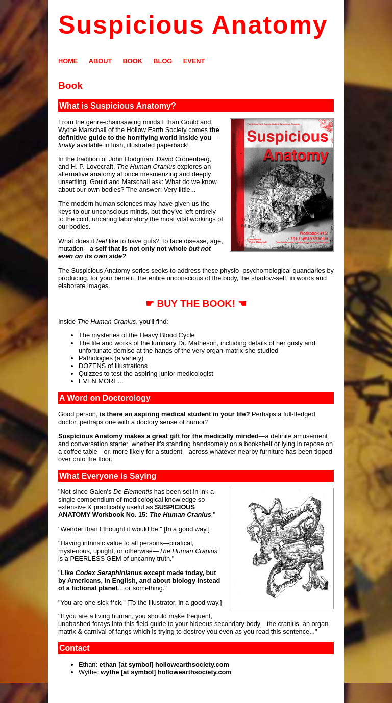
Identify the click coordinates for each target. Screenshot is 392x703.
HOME (68, 61)
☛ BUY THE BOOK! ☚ (196, 303)
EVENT (194, 61)
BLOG (162, 61)
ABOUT (100, 61)
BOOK (132, 61)
